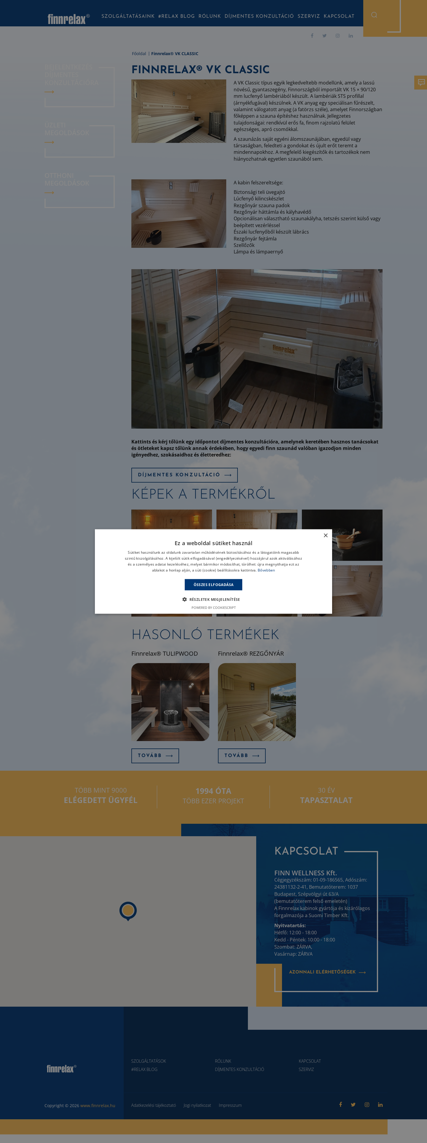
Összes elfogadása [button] (214, 584)
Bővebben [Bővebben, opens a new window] (266, 569)
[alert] (213, 571)
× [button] (325, 536)
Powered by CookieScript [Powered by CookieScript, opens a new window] (214, 607)
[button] (213, 599)
